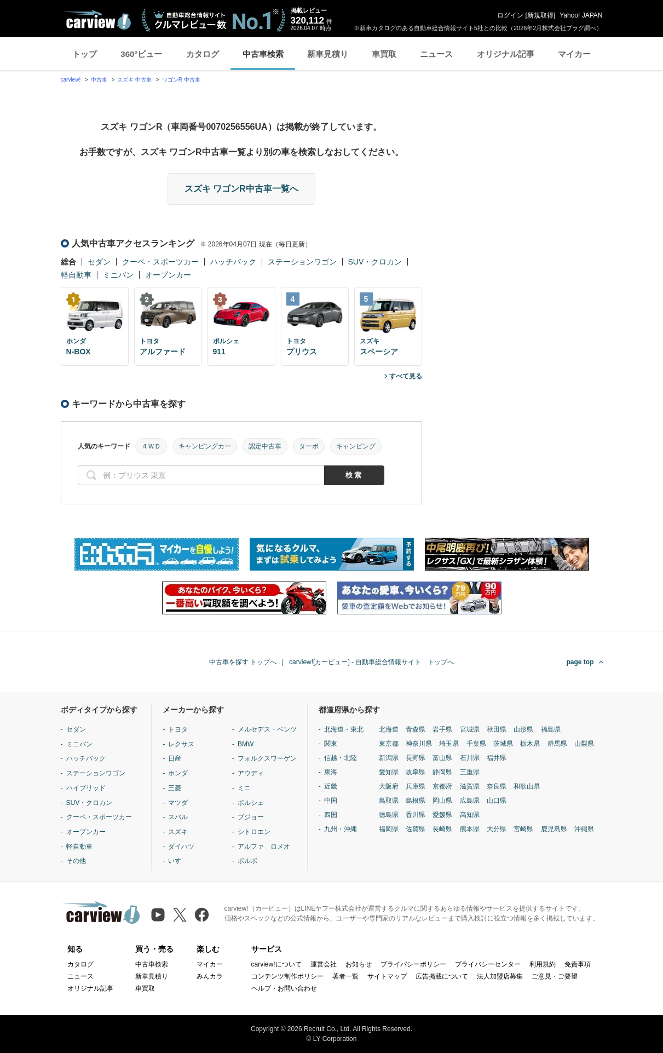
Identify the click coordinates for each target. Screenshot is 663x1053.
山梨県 (584, 743)
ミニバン (118, 275)
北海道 (389, 729)
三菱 (174, 788)
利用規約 (542, 964)
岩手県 (442, 729)
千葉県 (476, 743)
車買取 (384, 54)
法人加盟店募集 (500, 976)
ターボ (309, 446)
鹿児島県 (554, 829)
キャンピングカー (204, 446)
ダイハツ (181, 846)
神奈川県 (419, 743)
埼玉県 (449, 743)
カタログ (202, 54)
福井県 (496, 758)
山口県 (496, 800)
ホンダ (178, 773)
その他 (76, 861)
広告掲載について (442, 976)
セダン (99, 261)
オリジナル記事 (505, 54)
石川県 (470, 758)
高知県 (470, 815)
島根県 (415, 800)
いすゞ (178, 861)
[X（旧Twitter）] (180, 915)
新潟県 (389, 758)
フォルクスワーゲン (267, 758)
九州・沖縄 (340, 829)
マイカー (574, 54)
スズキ (178, 832)
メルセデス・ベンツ (267, 729)
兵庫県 (415, 786)
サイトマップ (387, 976)
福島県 (551, 729)
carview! (71, 80)
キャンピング (356, 446)
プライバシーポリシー (413, 964)
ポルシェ (251, 803)
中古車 (99, 80)
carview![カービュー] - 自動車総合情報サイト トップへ (371, 662)
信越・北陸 (340, 758)
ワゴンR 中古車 (181, 80)
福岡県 (389, 829)
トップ (84, 54)
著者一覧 (345, 976)
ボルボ (247, 861)
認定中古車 (265, 446)
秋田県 (496, 729)
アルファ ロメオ (264, 846)
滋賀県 (470, 786)
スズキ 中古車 (134, 80)
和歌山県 (527, 786)
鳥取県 (389, 800)
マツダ (178, 803)
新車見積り (327, 54)
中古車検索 (263, 54)
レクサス (181, 744)
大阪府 (389, 786)
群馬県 (557, 743)
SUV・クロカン (375, 261)
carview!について (276, 964)
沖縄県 (584, 829)
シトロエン (254, 832)
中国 (330, 800)
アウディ (251, 773)
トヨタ (178, 729)
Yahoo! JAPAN (581, 15)
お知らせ (358, 964)
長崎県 (442, 829)
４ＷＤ (151, 446)
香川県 (415, 815)
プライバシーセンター (488, 964)
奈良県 (496, 786)
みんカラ (210, 976)
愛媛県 (442, 815)
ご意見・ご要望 (555, 976)
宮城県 (470, 729)
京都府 (442, 786)
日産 (174, 758)
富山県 (442, 758)
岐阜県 (415, 772)
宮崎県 (523, 829)
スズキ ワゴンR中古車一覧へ (241, 188)
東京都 (389, 743)
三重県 (470, 772)
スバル (178, 817)
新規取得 (540, 15)
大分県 (496, 829)
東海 (330, 772)
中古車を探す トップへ (242, 662)
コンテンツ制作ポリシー (287, 976)
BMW (245, 744)
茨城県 (503, 743)
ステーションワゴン (302, 261)
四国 (330, 815)
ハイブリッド (86, 788)
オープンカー (168, 275)
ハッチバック (233, 261)
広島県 (470, 800)
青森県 (415, 729)
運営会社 (323, 964)
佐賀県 (415, 829)
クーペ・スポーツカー (160, 261)
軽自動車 (76, 275)
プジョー (251, 817)
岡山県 (442, 800)
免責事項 (577, 964)
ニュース (436, 54)
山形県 (523, 729)
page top (580, 662)
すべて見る (405, 376)
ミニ (244, 788)
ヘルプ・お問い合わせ (284, 988)
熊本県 (470, 829)
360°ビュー (141, 54)
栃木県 (530, 743)
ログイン (510, 15)
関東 (330, 743)
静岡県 (442, 772)
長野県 (415, 758)
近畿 (330, 786)
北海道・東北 (344, 729)
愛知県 (389, 772)
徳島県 (389, 815)
